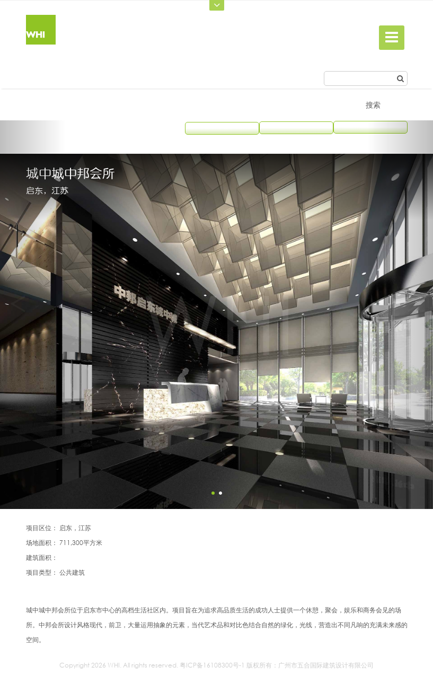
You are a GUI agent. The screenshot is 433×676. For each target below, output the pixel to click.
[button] (32, 314)
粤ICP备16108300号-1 (212, 665)
